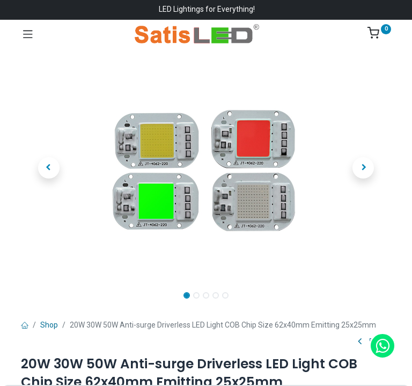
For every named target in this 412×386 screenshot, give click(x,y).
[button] (49, 168)
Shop (49, 325)
